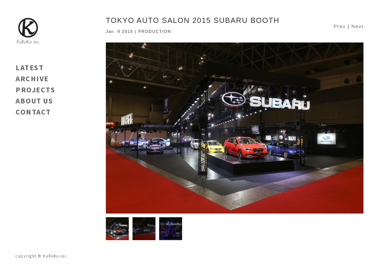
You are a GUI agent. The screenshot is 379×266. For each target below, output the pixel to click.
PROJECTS (35, 89)
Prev (339, 26)
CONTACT (33, 111)
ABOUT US (34, 100)
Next (357, 26)
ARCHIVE (32, 78)
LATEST (30, 67)
